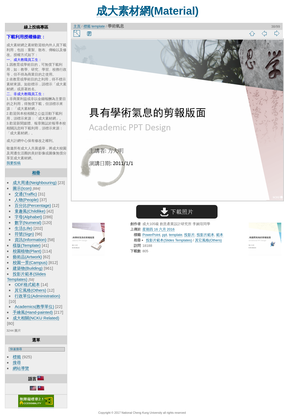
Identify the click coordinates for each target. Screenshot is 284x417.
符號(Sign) (24, 234)
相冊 (36, 172)
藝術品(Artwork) (27, 256)
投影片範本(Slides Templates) (169, 240)
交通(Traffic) (26, 194)
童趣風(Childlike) (30, 211)
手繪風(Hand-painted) (33, 312)
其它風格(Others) (30, 290)
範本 (219, 235)
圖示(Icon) (22, 188)
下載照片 (176, 212)
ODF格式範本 (27, 284)
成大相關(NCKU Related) (36, 318)
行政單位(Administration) (37, 296)
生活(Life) (23, 228)
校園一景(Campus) (30, 262)
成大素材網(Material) (147, 11)
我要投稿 (14, 163)
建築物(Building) (28, 268)
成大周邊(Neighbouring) (35, 182)
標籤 (17, 356)
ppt (164, 235)
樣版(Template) (27, 245)
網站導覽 (21, 368)
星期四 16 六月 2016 (158, 229)
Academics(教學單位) (34, 306)
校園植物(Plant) (27, 251)
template (98, 26)
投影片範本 (205, 235)
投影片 (189, 235)
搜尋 (17, 362)
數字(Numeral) (28, 222)
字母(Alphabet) (28, 216)
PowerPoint (151, 235)
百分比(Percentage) (33, 205)
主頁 (77, 26)
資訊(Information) (30, 239)
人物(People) (27, 199)
